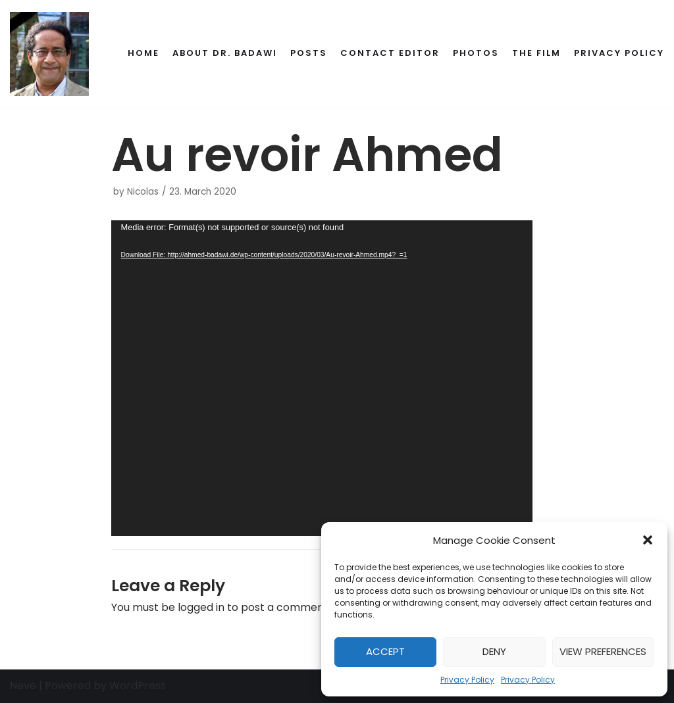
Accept (385, 651)
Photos (476, 53)
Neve (23, 685)
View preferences (602, 651)
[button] (647, 539)
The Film (536, 53)
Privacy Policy (467, 679)
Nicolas (143, 191)
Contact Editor (390, 53)
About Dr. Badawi (224, 53)
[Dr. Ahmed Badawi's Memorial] (49, 54)
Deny (494, 651)
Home (143, 53)
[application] (321, 378)
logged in (201, 607)
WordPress (137, 685)
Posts (308, 53)
